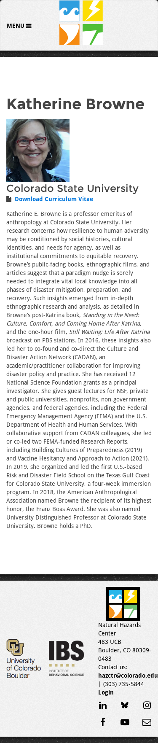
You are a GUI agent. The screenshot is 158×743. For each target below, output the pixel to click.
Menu (16, 25)
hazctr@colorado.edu (128, 675)
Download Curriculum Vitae (54, 199)
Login (106, 692)
